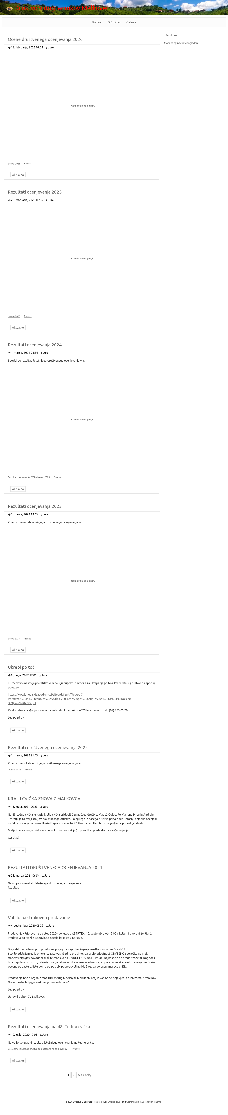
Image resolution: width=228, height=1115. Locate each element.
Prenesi (76, 1049)
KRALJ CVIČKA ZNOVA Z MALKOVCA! (45, 798)
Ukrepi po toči (21, 667)
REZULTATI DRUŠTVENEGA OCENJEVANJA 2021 (55, 867)
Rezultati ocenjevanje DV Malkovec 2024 (29, 477)
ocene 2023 (14, 638)
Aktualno (18, 174)
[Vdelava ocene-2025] (83, 258)
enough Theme (153, 1101)
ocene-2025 (14, 316)
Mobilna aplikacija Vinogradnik (181, 43)
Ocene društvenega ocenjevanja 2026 (45, 39)
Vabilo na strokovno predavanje (39, 917)
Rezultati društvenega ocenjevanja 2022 (48, 747)
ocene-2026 (14, 163)
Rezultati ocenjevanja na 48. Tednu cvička (49, 1026)
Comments (135, 1101)
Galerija (131, 22)
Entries (114, 1101)
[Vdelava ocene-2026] (83, 106)
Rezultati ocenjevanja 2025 (35, 192)
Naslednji (85, 1075)
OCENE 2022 (14, 769)
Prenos (27, 163)
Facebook (171, 35)
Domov (96, 22)
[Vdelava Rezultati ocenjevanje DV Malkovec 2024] (83, 419)
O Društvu (114, 22)
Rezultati (13, 887)
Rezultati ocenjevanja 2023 (35, 506)
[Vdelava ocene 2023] (83, 581)
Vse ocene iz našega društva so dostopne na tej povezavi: (38, 1049)
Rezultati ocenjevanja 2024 (35, 344)
